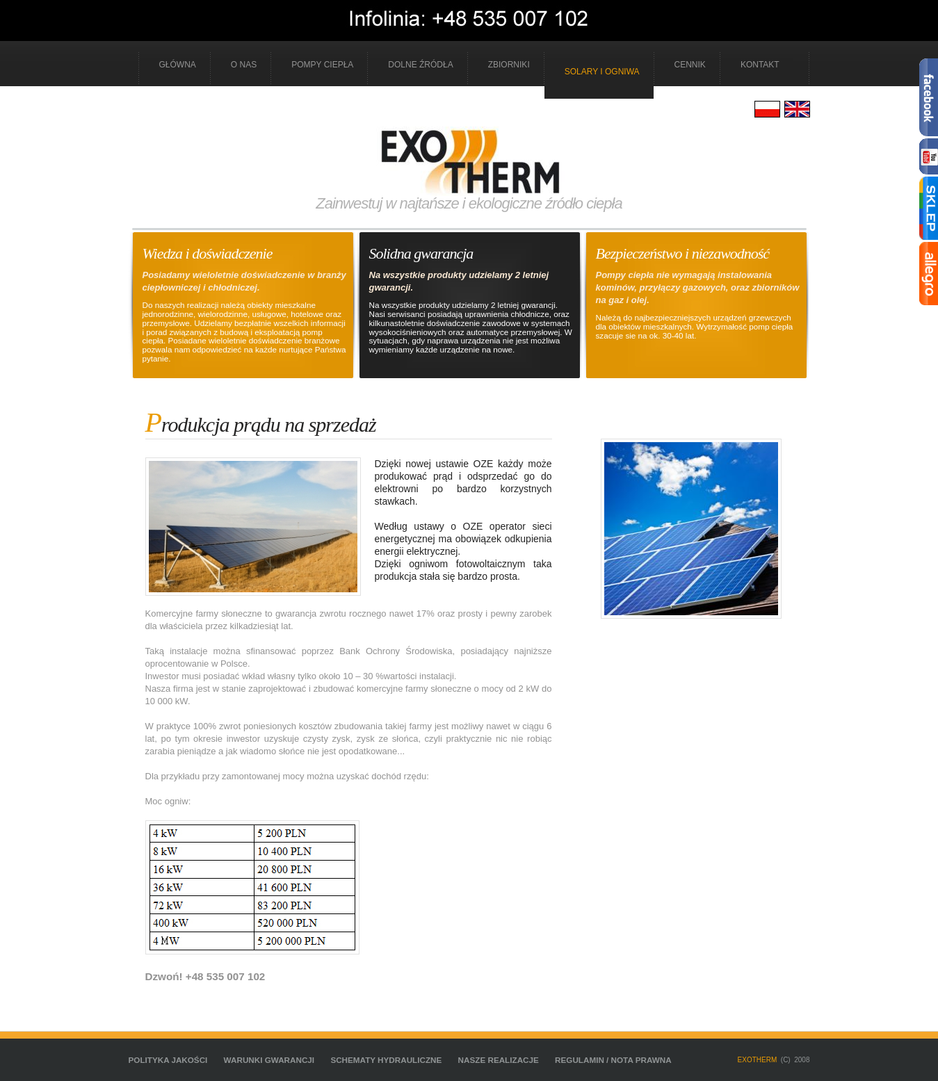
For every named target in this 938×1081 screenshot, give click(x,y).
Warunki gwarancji (269, 1059)
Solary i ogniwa (602, 71)
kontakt (760, 65)
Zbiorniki (509, 65)
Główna (177, 65)
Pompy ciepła (322, 65)
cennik (690, 65)
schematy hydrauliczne (386, 1059)
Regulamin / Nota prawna (613, 1059)
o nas (244, 65)
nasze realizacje (498, 1059)
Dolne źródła (420, 65)
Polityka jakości (168, 1059)
